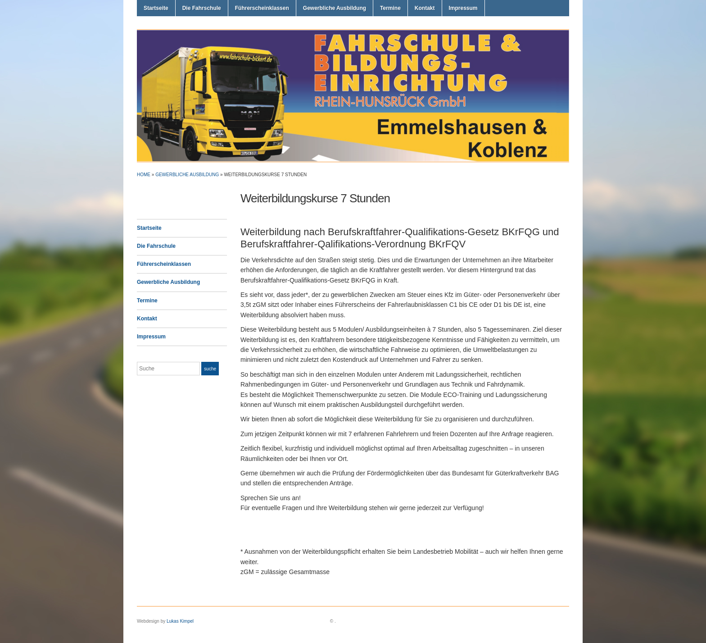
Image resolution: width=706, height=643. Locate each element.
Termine (390, 8)
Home (143, 174)
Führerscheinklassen (262, 8)
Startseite (156, 8)
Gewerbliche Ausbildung (334, 8)
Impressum (463, 8)
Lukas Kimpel (180, 621)
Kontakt (425, 8)
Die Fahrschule (201, 8)
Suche (210, 368)
